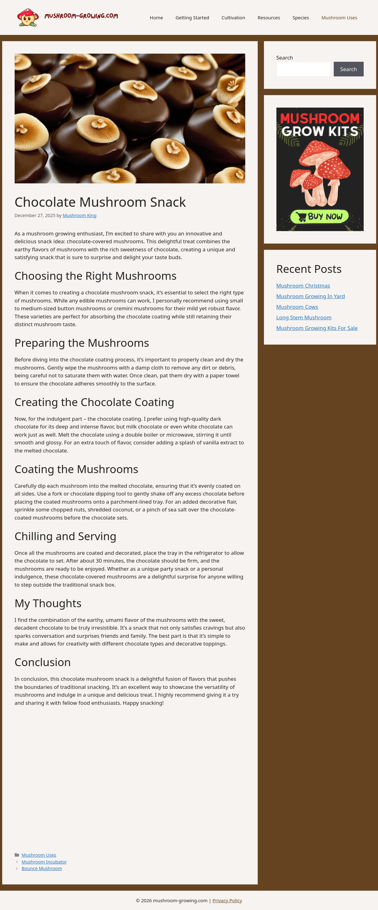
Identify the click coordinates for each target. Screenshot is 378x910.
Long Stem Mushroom (304, 317)
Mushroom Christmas (303, 285)
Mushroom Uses (339, 17)
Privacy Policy (227, 900)
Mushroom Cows (297, 306)
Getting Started (192, 17)
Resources (269, 17)
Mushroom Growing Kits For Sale (317, 328)
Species (301, 17)
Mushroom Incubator (44, 862)
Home (156, 17)
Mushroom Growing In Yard (310, 296)
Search (284, 57)
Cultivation (233, 17)
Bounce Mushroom (42, 868)
